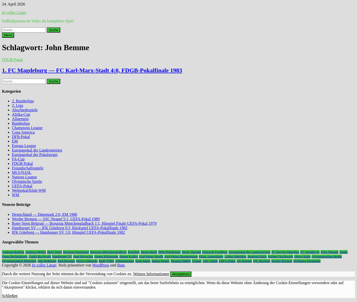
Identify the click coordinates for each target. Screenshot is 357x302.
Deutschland (149, 252)
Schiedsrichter (124, 261)
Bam (121, 265)
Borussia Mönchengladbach (108, 252)
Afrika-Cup (21, 114)
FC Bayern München (285, 252)
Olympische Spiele (27, 181)
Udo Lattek (210, 261)
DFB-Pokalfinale (169, 252)
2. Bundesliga (23, 101)
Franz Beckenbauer (15, 256)
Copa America (23, 132)
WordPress (100, 265)
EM (15, 141)
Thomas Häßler (181, 261)
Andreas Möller (35, 252)
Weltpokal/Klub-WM (29, 190)
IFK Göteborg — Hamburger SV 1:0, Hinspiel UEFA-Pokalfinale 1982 (68, 232)
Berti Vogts (54, 252)
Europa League (24, 146)
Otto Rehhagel (47, 261)
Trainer (197, 261)
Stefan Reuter (160, 261)
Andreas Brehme (13, 252)
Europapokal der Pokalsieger (35, 154)
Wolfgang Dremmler (307, 261)
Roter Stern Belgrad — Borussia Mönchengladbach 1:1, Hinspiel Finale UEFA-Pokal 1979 (84, 223)
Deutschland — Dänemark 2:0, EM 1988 (44, 214)
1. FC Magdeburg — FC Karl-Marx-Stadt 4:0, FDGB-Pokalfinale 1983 (92, 70)
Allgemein (20, 119)
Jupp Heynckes (83, 256)
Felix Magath (329, 252)
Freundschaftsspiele (27, 168)
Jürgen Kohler (128, 256)
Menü (8, 35)
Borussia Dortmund (76, 252)
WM (15, 195)
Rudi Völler (106, 261)
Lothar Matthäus (235, 256)
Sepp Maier (142, 261)
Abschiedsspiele (25, 110)
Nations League (24, 177)
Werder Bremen (281, 261)
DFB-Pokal (21, 137)
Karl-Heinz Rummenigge (181, 256)
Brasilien (134, 252)
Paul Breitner (66, 261)
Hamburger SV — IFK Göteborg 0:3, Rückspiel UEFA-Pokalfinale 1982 (69, 228)
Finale (343, 252)
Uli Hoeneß (244, 261)
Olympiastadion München (19, 261)
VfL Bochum (261, 261)
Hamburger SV (62, 256)
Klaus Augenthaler (211, 256)
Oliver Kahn (302, 256)
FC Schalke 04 (310, 252)
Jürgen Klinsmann (106, 256)
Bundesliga (21, 123)
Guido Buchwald (40, 256)
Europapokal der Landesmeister (37, 150)
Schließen (10, 296)
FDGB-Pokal (12, 60)
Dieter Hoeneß (191, 252)
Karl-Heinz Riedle (151, 256)
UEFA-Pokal (22, 186)
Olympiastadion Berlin (327, 256)
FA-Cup (18, 159)
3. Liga (17, 105)
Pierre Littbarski (87, 261)
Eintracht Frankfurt (215, 252)
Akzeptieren (180, 274)
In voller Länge (14, 12)
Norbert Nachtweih (280, 256)
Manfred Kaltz (257, 256)
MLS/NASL (21, 172)
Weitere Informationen (151, 274)
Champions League (27, 128)
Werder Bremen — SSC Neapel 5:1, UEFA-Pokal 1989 (56, 219)
